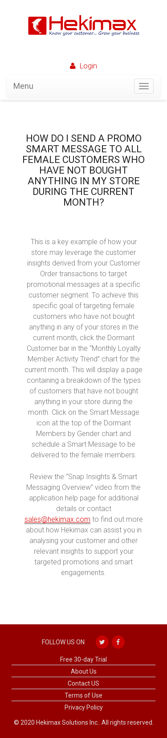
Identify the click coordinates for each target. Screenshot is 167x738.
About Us (84, 671)
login (88, 65)
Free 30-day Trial (83, 659)
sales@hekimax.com (57, 519)
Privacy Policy (84, 707)
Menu (23, 86)
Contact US (83, 683)
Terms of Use (83, 695)
